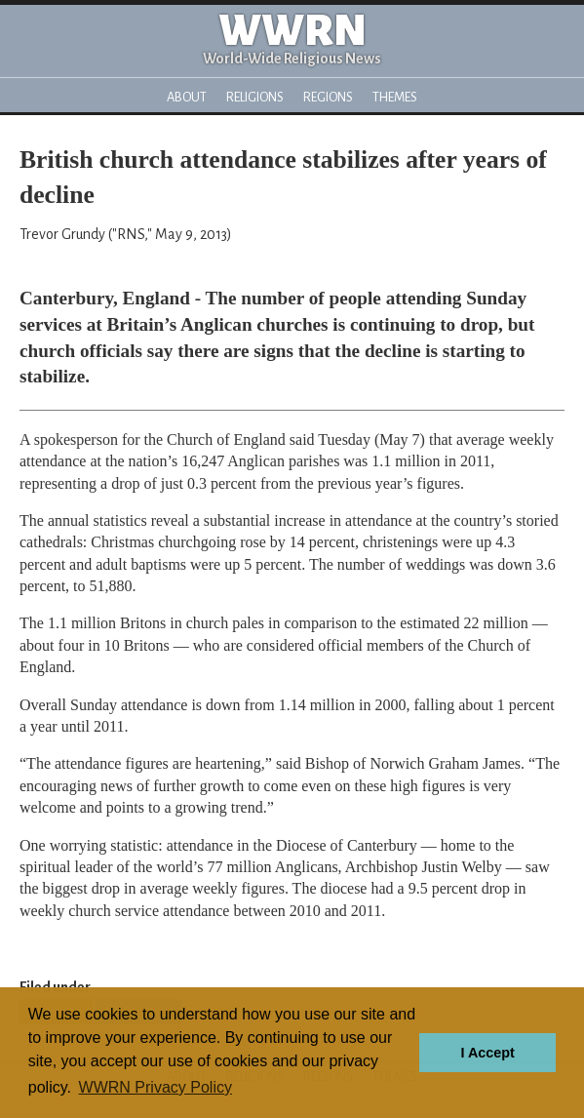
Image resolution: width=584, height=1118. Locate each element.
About (187, 97)
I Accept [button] (487, 1052)
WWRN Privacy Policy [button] (155, 1087)
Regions (328, 97)
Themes (394, 97)
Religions (255, 97)
